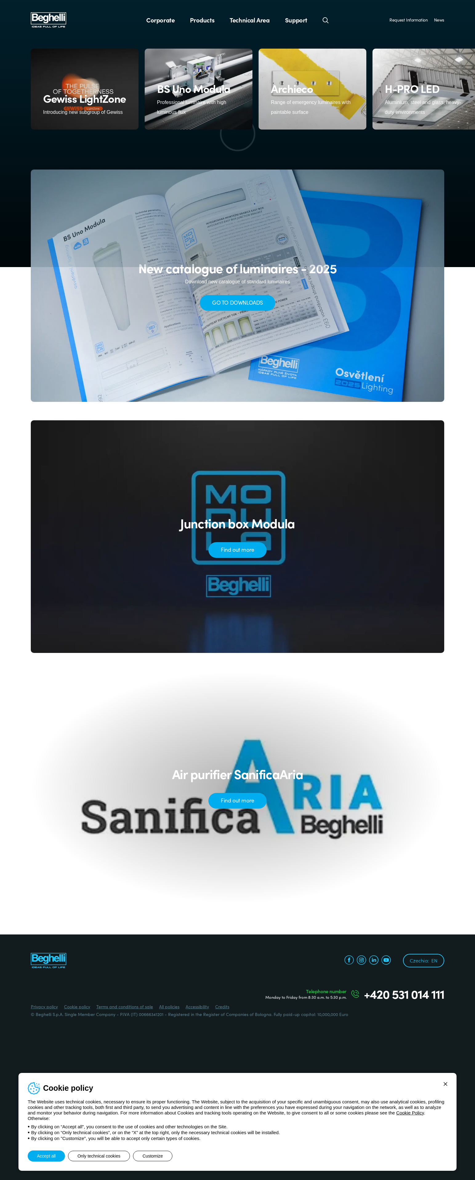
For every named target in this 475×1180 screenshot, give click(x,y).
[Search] (326, 20)
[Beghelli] (48, 19)
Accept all (46, 1156)
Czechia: (423, 960)
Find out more (237, 549)
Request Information (408, 20)
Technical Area (249, 20)
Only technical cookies (99, 1156)
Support (296, 20)
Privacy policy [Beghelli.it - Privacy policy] (44, 1006)
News (439, 20)
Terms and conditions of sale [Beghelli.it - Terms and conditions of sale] (124, 1006)
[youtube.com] (386, 960)
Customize (153, 1156)
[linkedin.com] (373, 960)
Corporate (160, 20)
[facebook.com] (349, 960)
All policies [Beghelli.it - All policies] (169, 1006)
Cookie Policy (410, 1112)
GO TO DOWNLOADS (237, 302)
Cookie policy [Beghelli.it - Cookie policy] (77, 1006)
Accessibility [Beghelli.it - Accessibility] (197, 1006)
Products (202, 20)
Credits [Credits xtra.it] (222, 1006)
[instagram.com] (361, 960)
